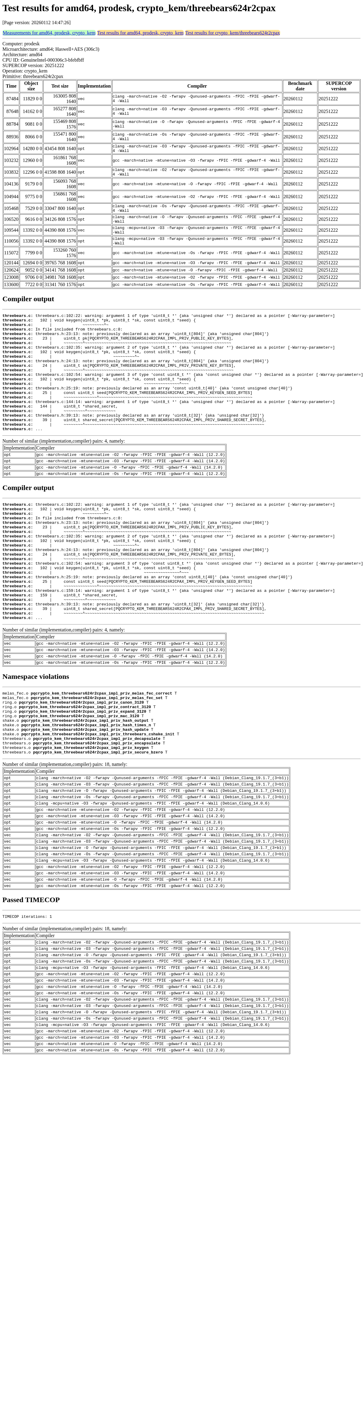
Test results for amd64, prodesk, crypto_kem (140, 32)
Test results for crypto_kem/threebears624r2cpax (232, 32)
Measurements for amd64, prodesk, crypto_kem (49, 32)
